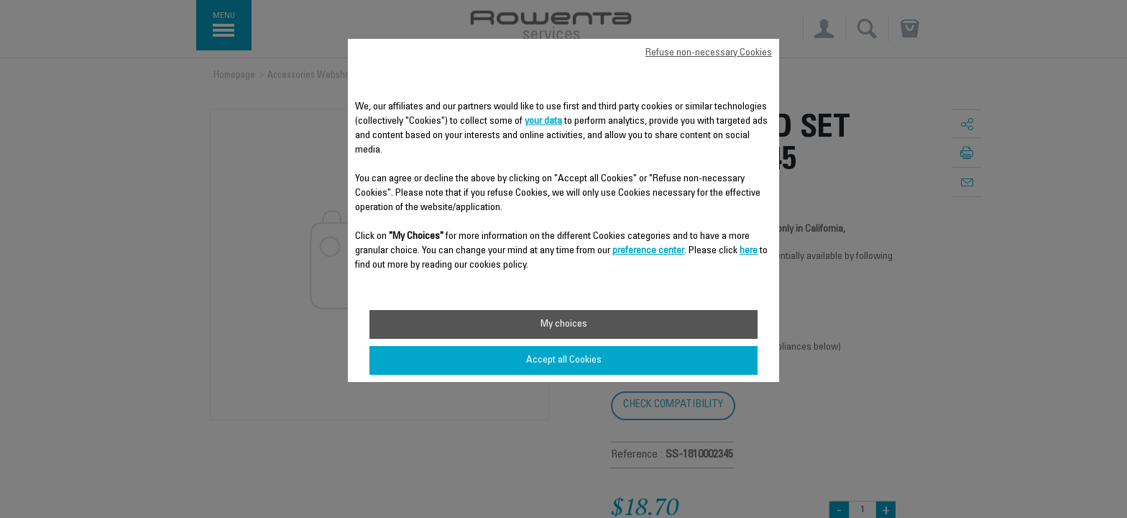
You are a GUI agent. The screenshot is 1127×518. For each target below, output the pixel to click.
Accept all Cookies (564, 360)
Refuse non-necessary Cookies (708, 53)
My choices (563, 324)
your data (543, 122)
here (749, 251)
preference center (648, 251)
